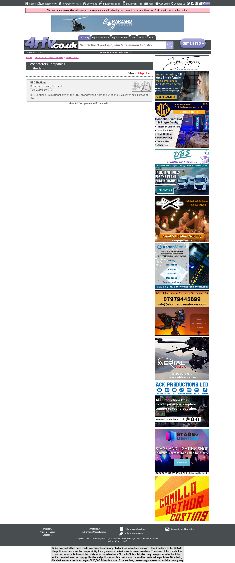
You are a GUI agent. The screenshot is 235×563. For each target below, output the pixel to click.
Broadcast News (49, 3)
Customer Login (47, 531)
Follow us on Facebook (135, 529)
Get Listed (164, 3)
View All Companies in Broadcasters (89, 103)
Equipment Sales (111, 3)
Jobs (151, 3)
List (148, 73)
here (162, 10)
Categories (47, 534)
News (152, 37)
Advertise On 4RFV (71, 3)
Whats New (94, 528)
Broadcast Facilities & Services (49, 57)
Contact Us (179, 3)
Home (32, 3)
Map (141, 73)
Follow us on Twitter (134, 533)
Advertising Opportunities (94, 531)
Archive (142, 37)
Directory (84, 37)
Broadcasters (72, 57)
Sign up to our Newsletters (183, 529)
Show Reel (92, 3)
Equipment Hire (134, 3)
